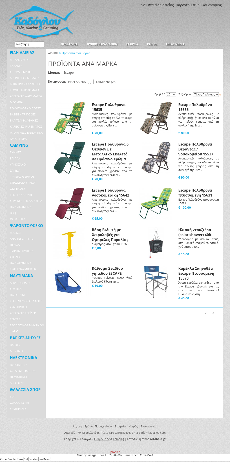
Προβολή (160, 94)
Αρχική (77, 426)
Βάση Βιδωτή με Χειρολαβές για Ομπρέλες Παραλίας (110, 234)
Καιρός (133, 426)
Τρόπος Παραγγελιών (98, 426)
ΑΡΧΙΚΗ (53, 53)
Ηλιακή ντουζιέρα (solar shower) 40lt (195, 232)
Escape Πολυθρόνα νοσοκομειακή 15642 (110, 193)
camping (215, 4)
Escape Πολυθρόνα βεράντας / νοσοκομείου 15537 (195, 149)
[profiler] (114, 452)
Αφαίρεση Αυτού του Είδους (76, 73)
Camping (118, 439)
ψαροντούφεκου (188, 4)
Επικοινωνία (149, 426)
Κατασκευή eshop (138, 439)
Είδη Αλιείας (102, 439)
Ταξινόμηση (185, 94)
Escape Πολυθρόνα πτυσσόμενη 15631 (195, 193)
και (204, 4)
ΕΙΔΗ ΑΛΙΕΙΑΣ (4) (79, 82)
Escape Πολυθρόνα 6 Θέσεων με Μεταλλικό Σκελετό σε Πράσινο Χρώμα (110, 151)
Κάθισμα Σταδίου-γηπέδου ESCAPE (108, 271)
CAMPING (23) (106, 82)
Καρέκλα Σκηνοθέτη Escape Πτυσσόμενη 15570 (196, 273)
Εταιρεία (120, 426)
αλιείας (168, 4)
